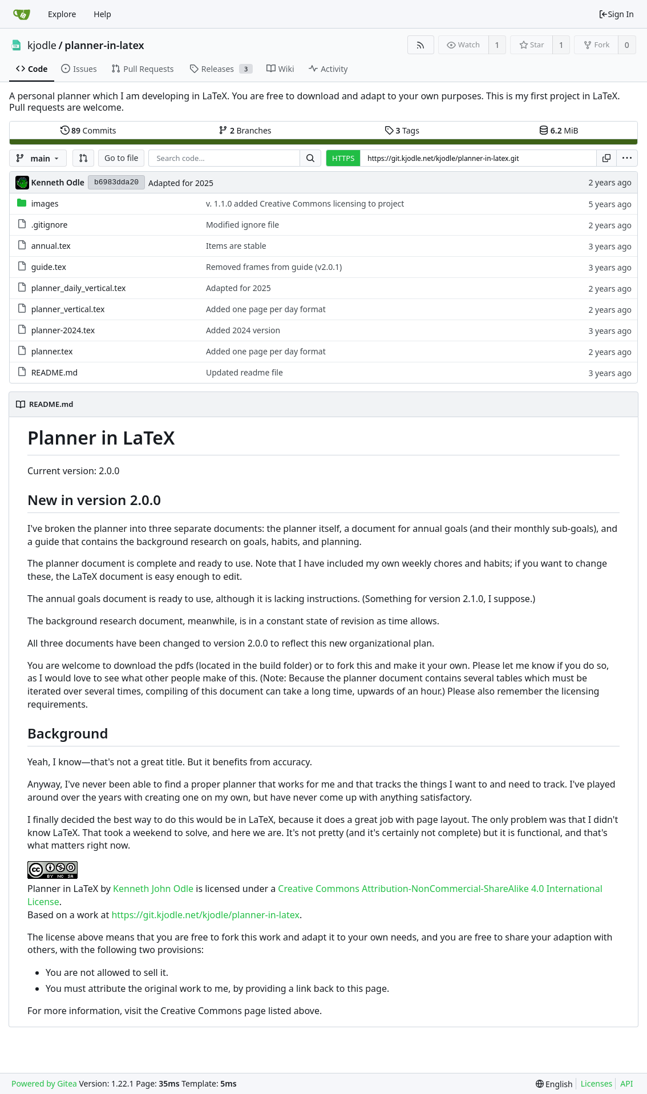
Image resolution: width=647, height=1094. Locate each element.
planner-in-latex (104, 45)
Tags (402, 130)
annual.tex (51, 245)
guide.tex (48, 266)
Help (102, 14)
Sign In (616, 14)
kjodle (41, 45)
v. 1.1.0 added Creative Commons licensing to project (305, 203)
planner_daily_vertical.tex (78, 287)
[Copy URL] (606, 158)
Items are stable (236, 245)
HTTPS (343, 158)
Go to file (121, 157)
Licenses (597, 1083)
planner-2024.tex (63, 330)
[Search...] (310, 158)
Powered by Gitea (44, 1083)
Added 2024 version (243, 330)
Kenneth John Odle (153, 888)
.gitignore (49, 224)
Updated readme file (244, 372)
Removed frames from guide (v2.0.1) (274, 266)
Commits (88, 130)
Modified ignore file (242, 224)
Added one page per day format (266, 309)
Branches (245, 130)
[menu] (627, 158)
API (626, 1083)
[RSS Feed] (420, 44)
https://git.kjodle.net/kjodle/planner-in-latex (205, 915)
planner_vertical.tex (68, 309)
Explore (62, 14)
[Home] (22, 14)
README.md (54, 372)
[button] (83, 158)
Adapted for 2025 (180, 182)
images (45, 203)
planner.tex (52, 351)
